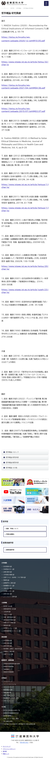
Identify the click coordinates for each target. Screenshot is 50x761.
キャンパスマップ (8, 687)
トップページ (4, 8)
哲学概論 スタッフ (12, 452)
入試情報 (4, 602)
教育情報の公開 (7, 690)
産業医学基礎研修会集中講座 (11, 663)
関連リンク (6, 753)
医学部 (12, 8)
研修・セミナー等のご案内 (11, 718)
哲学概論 (19, 8)
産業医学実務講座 (8, 672)
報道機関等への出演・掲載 (11, 698)
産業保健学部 (10, 550)
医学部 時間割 (7, 716)
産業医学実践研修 (8, 666)
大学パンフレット (8, 701)
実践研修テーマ (7, 669)
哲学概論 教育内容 (12, 462)
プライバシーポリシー (9, 749)
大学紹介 (4, 678)
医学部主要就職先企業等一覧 (11, 710)
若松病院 (4, 637)
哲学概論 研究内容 (12, 457)
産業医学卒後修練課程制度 (11, 713)
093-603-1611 (24, 742)
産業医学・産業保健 (7, 660)
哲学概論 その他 (11, 467)
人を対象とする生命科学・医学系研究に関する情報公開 (19, 724)
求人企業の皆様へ (8, 721)
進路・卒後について (12, 528)
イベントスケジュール (9, 684)
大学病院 (4, 563)
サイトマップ (6, 746)
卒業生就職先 (10, 534)
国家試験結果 (7, 692)
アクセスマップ (7, 681)
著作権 (5, 751)
